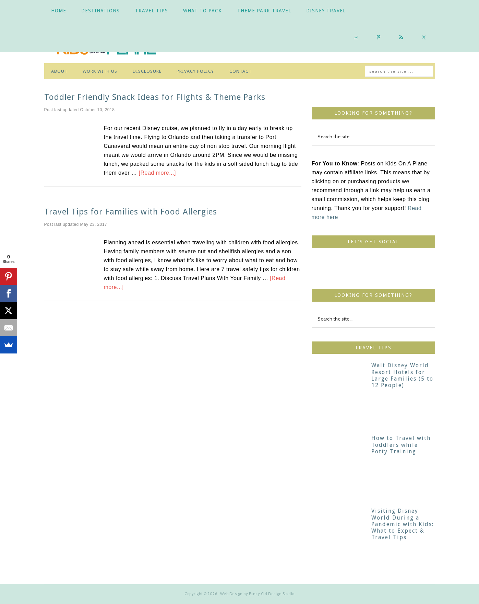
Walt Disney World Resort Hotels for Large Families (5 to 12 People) (402, 375)
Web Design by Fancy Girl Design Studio (257, 593)
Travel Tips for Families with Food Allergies (130, 212)
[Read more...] (157, 173)
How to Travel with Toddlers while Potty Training (401, 444)
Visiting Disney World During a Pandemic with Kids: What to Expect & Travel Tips (402, 524)
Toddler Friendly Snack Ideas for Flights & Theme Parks (154, 97)
